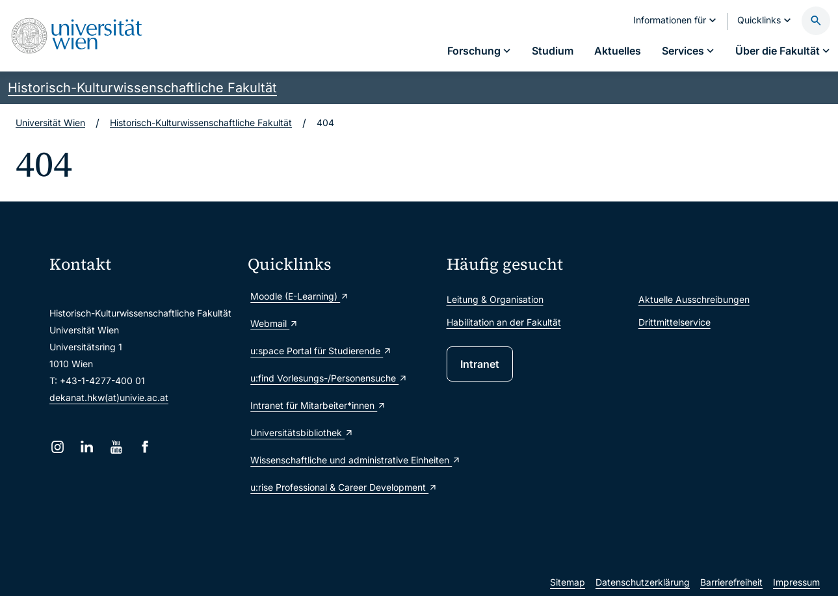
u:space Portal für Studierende (321, 350)
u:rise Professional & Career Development (341, 487)
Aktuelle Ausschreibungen (694, 299)
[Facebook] (145, 447)
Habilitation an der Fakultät (504, 322)
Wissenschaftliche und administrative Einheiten (341, 459)
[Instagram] (57, 447)
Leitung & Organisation (495, 299)
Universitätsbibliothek (302, 432)
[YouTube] (116, 447)
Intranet (479, 363)
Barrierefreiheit (731, 582)
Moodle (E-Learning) (299, 296)
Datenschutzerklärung (643, 582)
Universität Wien (50, 122)
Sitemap (567, 582)
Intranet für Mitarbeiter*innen (318, 405)
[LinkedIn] (86, 447)
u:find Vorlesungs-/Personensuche (329, 377)
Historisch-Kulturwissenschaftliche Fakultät (142, 88)
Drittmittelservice (674, 322)
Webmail (274, 323)
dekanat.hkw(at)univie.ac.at (108, 397)
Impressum (796, 582)
